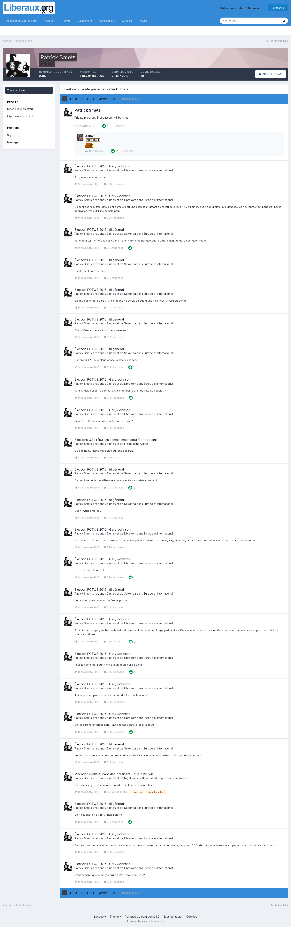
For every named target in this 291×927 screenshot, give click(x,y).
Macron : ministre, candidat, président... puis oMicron (113, 774)
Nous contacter (173, 916)
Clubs (143, 20)
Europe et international (158, 170)
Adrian (90, 136)
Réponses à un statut (20, 116)
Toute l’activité (16, 90)
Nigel (127, 778)
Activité (66, 20)
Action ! (144, 443)
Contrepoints (107, 20)
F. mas (128, 443)
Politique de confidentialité (142, 916)
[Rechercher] (237, 21)
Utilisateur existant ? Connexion (242, 8)
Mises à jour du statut (20, 108)
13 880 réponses (115, 791)
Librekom (130, 170)
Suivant (103, 98)
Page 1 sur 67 (131, 98)
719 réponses (113, 247)
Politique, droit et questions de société (163, 778)
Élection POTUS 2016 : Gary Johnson (102, 166)
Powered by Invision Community (145, 921)
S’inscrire (278, 7)
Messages (13, 142)
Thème (115, 916)
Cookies (191, 916)
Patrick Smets (87, 110)
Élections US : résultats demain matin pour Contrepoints (115, 440)
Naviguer (49, 20)
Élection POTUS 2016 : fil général (99, 230)
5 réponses (112, 457)
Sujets (11, 135)
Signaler (121, 125)
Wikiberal (127, 20)
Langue (100, 916)
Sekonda (130, 233)
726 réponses (114, 184)
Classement (85, 20)
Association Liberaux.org (21, 20)
